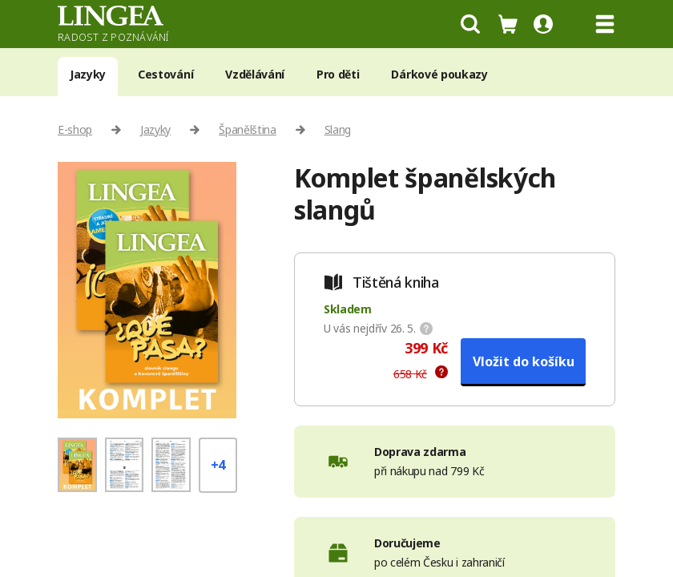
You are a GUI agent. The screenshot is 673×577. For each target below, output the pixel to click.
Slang (337, 129)
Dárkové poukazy (439, 74)
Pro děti (337, 74)
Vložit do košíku (523, 361)
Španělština (247, 129)
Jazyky (88, 74)
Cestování (165, 74)
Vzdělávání (254, 74)
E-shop (75, 129)
